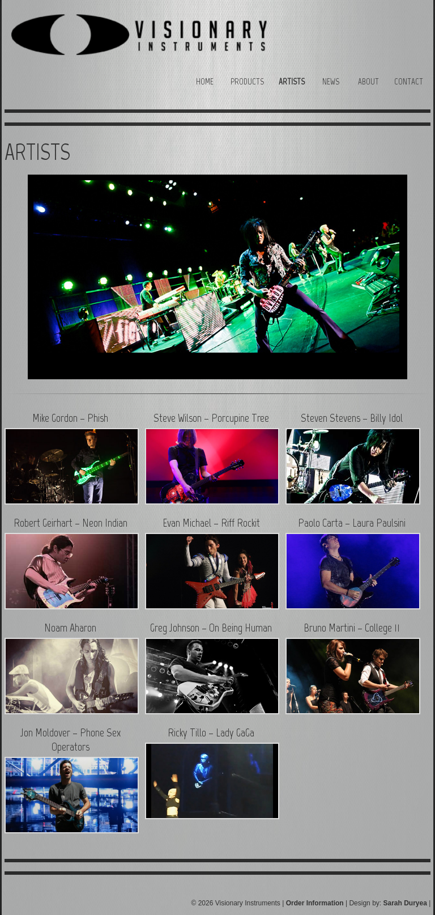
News (330, 82)
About (368, 82)
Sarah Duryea (405, 903)
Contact (408, 82)
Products (247, 82)
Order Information (315, 903)
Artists (292, 82)
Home (205, 82)
